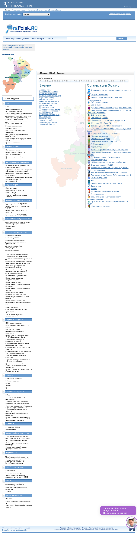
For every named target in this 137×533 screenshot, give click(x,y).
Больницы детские (12, 238)
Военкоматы (95, 105)
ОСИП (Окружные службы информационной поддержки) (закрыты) (16, 413)
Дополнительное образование (16, 401)
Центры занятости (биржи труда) (17, 418)
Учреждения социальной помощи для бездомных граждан (17, 360)
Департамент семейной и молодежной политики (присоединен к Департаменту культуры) (16, 486)
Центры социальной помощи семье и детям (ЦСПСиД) (18, 370)
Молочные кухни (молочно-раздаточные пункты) (109, 150)
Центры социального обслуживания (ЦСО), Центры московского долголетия (18, 365)
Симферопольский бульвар (49, 115)
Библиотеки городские (99, 102)
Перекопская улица (46, 107)
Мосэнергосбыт (11, 128)
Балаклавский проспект (48, 92)
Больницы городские (99, 160)
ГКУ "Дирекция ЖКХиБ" (14, 111)
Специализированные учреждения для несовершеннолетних (18, 352)
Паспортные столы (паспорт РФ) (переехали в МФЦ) (111, 175)
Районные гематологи (13, 305)
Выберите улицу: (46, 78)
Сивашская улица (46, 113)
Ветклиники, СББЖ (12, 427)
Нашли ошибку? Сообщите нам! (120, 14)
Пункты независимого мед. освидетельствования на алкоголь (18, 301)
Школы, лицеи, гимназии (100, 206)
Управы (94, 189)
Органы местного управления (17, 219)
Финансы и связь (12, 147)
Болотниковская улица (48, 94)
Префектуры (10, 226)
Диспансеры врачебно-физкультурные (14, 247)
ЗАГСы (8, 492)
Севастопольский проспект (49, 111)
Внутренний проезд (46, 98)
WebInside (22, 530)
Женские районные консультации (104, 133)
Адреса (63, 528)
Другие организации (13, 495)
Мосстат (8, 499)
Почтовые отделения (99, 178)
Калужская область (35, 10)
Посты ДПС (9, 212)
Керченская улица (46, 99)
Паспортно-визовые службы (17, 162)
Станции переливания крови (16, 309)
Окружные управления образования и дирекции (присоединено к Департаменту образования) (18, 407)
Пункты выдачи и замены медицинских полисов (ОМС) (16, 293)
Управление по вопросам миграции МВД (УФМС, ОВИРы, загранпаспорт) (18, 179)
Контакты (93, 528)
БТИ (92, 181)
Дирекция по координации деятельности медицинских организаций (15, 241)
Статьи (50, 39)
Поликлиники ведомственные (16, 276)
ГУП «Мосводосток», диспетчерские (18, 113)
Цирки (7, 388)
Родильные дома (97, 194)
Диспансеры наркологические (16, 254)
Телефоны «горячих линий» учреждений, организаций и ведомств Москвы (17, 47)
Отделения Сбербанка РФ (101, 123)
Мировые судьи (97, 147)
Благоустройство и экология (17, 433)
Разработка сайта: (10, 530)
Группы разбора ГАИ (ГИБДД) (16, 204)
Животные (9, 424)
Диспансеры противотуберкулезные (105, 191)
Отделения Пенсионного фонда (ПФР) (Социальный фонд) (17, 336)
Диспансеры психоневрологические (18, 261)
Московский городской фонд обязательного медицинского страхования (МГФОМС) (16, 271)
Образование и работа (14, 392)
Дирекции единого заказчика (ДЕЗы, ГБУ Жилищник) (111, 108)
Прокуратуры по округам (100, 139)
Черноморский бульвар (48, 122)
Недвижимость (11, 453)
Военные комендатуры (13, 473)
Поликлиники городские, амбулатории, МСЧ (108, 120)
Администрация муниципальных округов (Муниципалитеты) (17, 223)
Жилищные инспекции (99, 136)
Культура (9, 375)
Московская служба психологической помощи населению (14, 331)
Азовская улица (45, 90)
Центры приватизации (13, 143)
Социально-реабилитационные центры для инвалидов (17, 344)
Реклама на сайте (105, 528)
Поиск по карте (37, 39)
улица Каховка (45, 117)
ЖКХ (7, 103)
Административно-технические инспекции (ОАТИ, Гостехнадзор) (17, 437)
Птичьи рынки (10, 429)
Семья (8, 481)
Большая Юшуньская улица (50, 96)
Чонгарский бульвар (47, 124)
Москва (43, 73)
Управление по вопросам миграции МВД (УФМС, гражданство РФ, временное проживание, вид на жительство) (18, 172)
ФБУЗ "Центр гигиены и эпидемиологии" (14, 315)
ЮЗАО (52, 73)
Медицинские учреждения (16, 232)
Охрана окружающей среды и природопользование (16, 448)
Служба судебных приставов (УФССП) (106, 141)
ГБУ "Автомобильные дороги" (16, 440)
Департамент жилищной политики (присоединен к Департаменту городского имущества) (18, 117)
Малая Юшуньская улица (49, 101)
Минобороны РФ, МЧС (14, 467)
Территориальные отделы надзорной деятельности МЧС (16, 476)
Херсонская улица (46, 120)
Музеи (7, 383)
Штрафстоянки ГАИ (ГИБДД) (16, 215)
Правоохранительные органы (17, 201)
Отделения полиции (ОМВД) (102, 165)
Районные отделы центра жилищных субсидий (109, 172)
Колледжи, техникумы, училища (17, 403)
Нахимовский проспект (48, 103)
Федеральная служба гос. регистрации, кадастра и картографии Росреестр (14, 461)
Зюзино (61, 73)
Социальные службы (14, 320)
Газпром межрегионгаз (99, 95)
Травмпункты (96, 186)
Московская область (19, 10)
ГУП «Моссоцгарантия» (14, 323)
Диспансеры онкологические (16, 256)
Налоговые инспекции (13, 150)
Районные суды (97, 144)
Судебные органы (12, 185)
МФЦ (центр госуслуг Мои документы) (105, 157)
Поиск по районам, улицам (17, 39)
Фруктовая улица (46, 119)
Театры (8, 385)
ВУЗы (7, 395)
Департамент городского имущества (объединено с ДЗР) (17, 456)
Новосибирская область (52, 10)
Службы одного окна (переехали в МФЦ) (106, 183)
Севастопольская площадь (49, 109)
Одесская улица (45, 105)
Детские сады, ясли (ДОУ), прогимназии (106, 126)
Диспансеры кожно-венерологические (12, 251)
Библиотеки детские (99, 115)
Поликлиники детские (99, 118)
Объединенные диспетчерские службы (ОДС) (108, 162)
